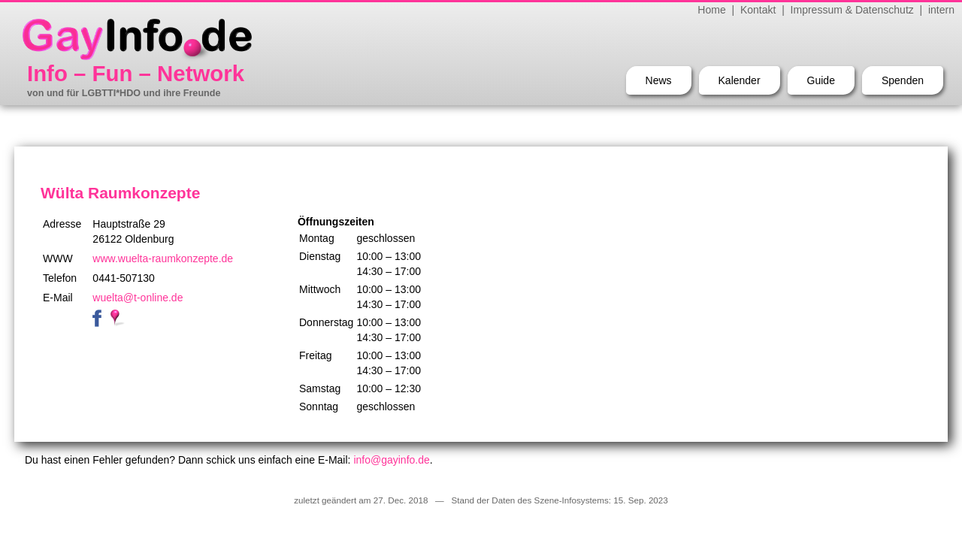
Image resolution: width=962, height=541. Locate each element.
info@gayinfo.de (391, 460)
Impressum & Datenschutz (852, 10)
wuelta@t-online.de (137, 298)
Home (711, 10)
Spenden (903, 80)
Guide (821, 80)
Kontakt (758, 10)
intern (941, 10)
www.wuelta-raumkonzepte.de (162, 258)
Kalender (739, 80)
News (659, 80)
